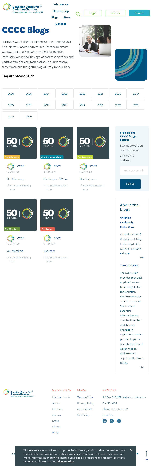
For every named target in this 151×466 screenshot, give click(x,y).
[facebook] (105, 420)
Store (66, 17)
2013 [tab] (100, 105)
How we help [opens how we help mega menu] (61, 11)
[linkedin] (119, 420)
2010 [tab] (11, 116)
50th (12, 189)
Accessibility (84, 409)
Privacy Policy (85, 403)
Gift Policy (83, 414)
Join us (56, 414)
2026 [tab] (11, 93)
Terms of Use (85, 397)
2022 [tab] (82, 93)
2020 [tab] (118, 93)
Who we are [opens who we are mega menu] (60, 4)
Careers (57, 409)
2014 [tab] (82, 105)
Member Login (61, 397)
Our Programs (88, 178)
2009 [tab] (29, 116)
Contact (60, 24)
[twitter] (112, 420)
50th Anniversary (20, 185)
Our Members (15, 250)
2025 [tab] (29, 93)
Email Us (108, 414)
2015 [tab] (64, 105)
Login (92, 13)
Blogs (54, 17)
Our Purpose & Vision (56, 178)
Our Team (49, 250)
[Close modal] (131, 449)
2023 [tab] (64, 93)
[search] (78, 14)
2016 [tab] (46, 105)
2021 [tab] (100, 93)
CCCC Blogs (25, 30)
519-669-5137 (120, 409)
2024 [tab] (47, 93)
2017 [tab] (28, 105)
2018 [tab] (11, 105)
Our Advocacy (15, 178)
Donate (56, 426)
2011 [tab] (135, 105)
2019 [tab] (136, 93)
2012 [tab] (118, 105)
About (56, 403)
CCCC (20, 166)
